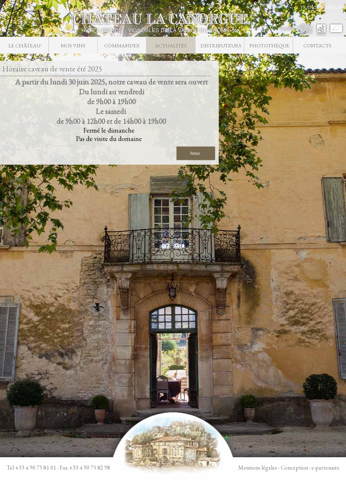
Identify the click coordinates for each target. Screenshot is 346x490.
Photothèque (269, 45)
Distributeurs (221, 45)
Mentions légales (257, 467)
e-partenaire (325, 467)
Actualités (171, 45)
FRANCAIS (311, 7)
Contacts (317, 45)
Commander (122, 45)
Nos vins (73, 45)
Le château (24, 45)
